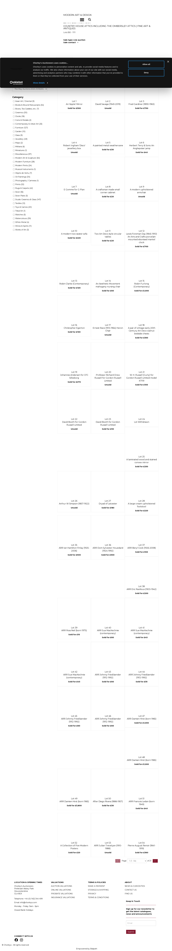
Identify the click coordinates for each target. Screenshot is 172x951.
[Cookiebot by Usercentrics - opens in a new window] (16, 25)
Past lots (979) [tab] (64, 60)
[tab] (110, 42)
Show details (39, 25)
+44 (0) (33, 899)
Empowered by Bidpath (86, 949)
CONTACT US (131, 890)
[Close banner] (168, 4)
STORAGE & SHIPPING (98, 890)
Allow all (146, 7)
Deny (146, 15)
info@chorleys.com (28, 902)
